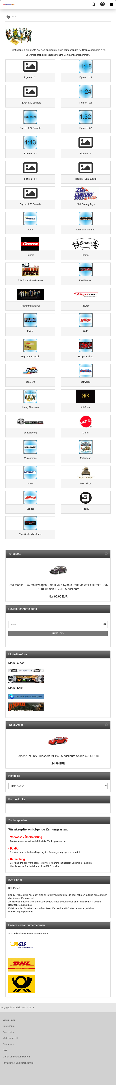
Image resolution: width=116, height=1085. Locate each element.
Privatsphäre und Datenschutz (18, 1062)
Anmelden (58, 633)
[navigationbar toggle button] (111, 4)
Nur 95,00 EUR (58, 596)
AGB (5, 1050)
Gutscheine (8, 1032)
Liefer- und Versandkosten (16, 1056)
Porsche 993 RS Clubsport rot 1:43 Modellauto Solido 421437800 (58, 756)
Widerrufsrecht (10, 1038)
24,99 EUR (58, 763)
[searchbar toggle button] (93, 4)
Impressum (8, 1026)
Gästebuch (8, 1044)
